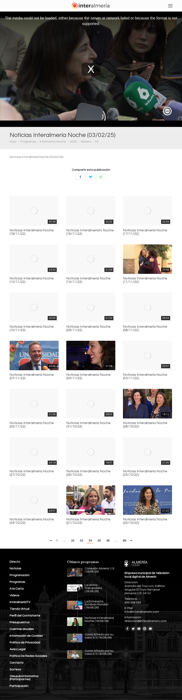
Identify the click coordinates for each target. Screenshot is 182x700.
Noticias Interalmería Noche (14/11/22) (88, 280)
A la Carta (17, 588)
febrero (85, 141)
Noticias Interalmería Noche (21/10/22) (88, 521)
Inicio (13, 141)
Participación (19, 686)
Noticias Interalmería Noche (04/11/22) (88, 376)
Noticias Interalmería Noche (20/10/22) (145, 521)
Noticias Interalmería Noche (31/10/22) (88, 424)
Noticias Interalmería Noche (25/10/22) (145, 473)
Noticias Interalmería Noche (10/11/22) (32, 328)
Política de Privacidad (25, 642)
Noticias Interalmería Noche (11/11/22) (145, 280)
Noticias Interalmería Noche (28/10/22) (145, 424)
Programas (28, 141)
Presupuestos (20, 622)
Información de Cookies (26, 635)
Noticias (15, 568)
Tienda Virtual (19, 608)
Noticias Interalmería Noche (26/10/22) (88, 473)
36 (108, 540)
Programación (20, 575)
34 (90, 540)
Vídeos (14, 595)
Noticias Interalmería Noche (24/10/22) (32, 521)
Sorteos (15, 669)
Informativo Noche (53, 141)
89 (124, 540)
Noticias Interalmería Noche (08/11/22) (145, 328)
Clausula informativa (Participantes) (24, 678)
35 (99, 540)
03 (96, 141)
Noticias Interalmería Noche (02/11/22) (32, 424)
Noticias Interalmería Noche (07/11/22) (32, 376)
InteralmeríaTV (20, 602)
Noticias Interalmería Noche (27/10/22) (32, 473)
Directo (15, 561)
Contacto (17, 662)
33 (81, 540)
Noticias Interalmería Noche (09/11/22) (88, 328)
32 (72, 540)
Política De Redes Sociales (28, 656)
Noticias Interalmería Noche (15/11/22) (32, 280)
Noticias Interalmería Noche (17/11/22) (145, 232)
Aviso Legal (17, 649)
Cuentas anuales (22, 629)
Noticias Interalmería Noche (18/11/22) (32, 232)
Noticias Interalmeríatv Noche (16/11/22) (90, 232)
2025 (73, 141)
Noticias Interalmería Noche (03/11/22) (145, 376)
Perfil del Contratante (25, 615)
